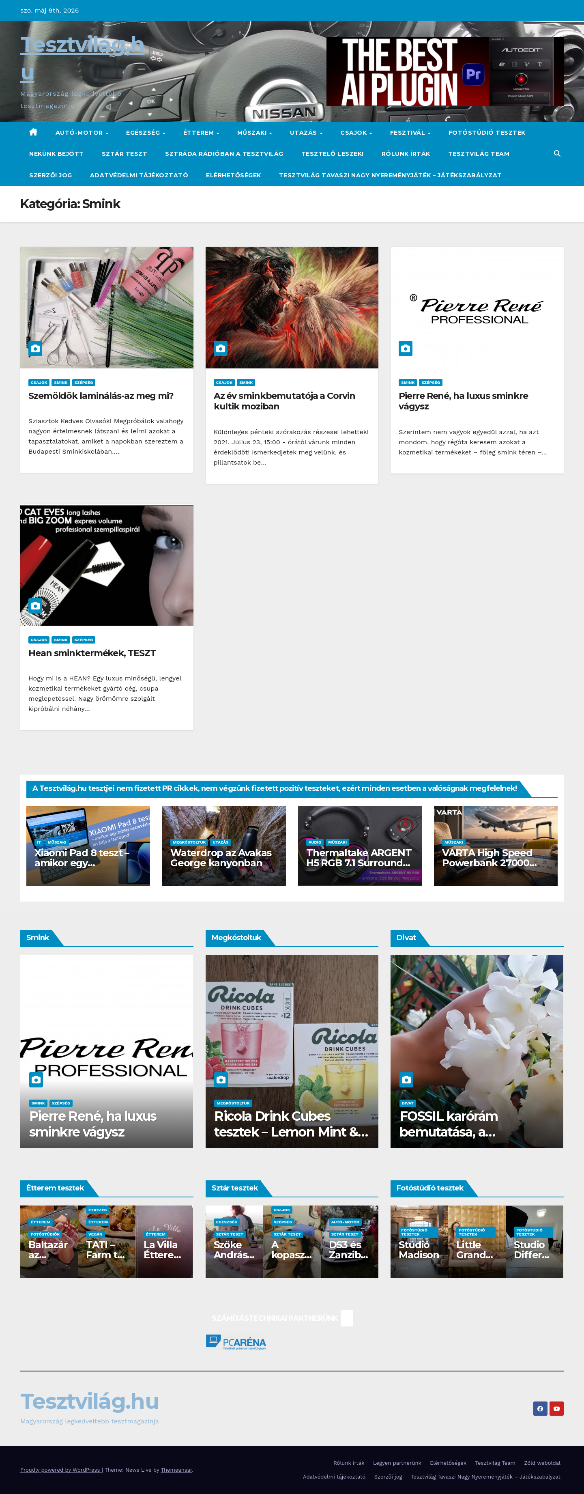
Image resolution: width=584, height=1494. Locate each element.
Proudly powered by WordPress (61, 1470)
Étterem (199, 132)
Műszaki (252, 132)
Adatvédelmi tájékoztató (139, 175)
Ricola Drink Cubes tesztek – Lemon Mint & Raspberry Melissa (286, 1131)
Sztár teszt (125, 153)
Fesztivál (408, 132)
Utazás (304, 132)
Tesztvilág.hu (89, 1401)
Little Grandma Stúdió (475, 1255)
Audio (315, 842)
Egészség (144, 132)
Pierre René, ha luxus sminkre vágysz (463, 401)
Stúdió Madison (419, 1250)
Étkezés (97, 1210)
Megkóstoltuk (189, 842)
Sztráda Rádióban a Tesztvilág (224, 153)
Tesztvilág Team (479, 153)
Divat (408, 1103)
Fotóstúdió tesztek (487, 132)
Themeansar (176, 1470)
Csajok (354, 132)
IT (39, 842)
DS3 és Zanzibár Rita (348, 1255)
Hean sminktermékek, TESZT (92, 653)
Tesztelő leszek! (332, 153)
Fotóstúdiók (45, 1234)
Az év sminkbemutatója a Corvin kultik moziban (284, 401)
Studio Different (534, 1255)
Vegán (95, 1234)
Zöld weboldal (542, 1463)
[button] (557, 153)
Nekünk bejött (56, 153)
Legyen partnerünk (397, 1463)
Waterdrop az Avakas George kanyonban (220, 858)
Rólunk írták (406, 153)
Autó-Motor (80, 132)
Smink (60, 382)
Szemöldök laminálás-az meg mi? (101, 395)
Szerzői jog (50, 175)
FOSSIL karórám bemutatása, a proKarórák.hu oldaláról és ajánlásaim (470, 1139)
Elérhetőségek (233, 175)
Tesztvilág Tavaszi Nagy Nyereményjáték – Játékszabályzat (390, 175)
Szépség (84, 382)
